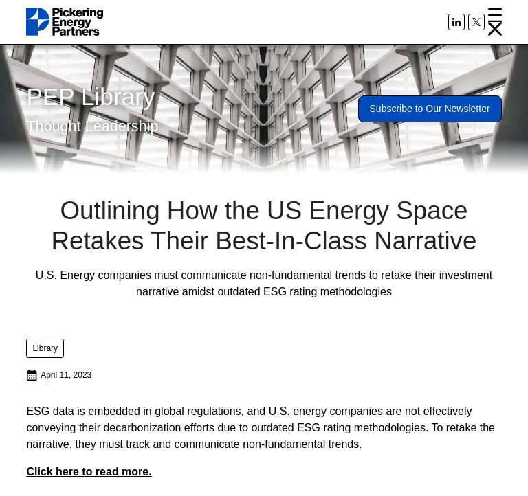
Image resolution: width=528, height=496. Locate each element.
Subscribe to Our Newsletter (430, 108)
